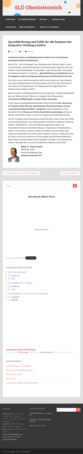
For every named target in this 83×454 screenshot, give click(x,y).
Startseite (10, 19)
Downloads (11, 27)
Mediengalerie (58, 19)
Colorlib (12, 452)
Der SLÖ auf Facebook (49, 27)
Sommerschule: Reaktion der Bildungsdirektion (22, 383)
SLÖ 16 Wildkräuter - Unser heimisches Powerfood (28, 294)
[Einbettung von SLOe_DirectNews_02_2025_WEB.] (41, 229)
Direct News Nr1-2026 (14, 374)
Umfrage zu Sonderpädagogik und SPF (19, 370)
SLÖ (22, 51)
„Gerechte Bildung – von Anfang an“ (18, 366)
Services (43, 19)
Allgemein (30, 51)
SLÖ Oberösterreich (27, 19)
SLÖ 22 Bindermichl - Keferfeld (20, 283)
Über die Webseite (27, 27)
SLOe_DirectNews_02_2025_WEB (15, 258)
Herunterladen (31, 258)
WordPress (26, 452)
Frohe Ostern (10, 379)
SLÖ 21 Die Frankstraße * (17, 272)
